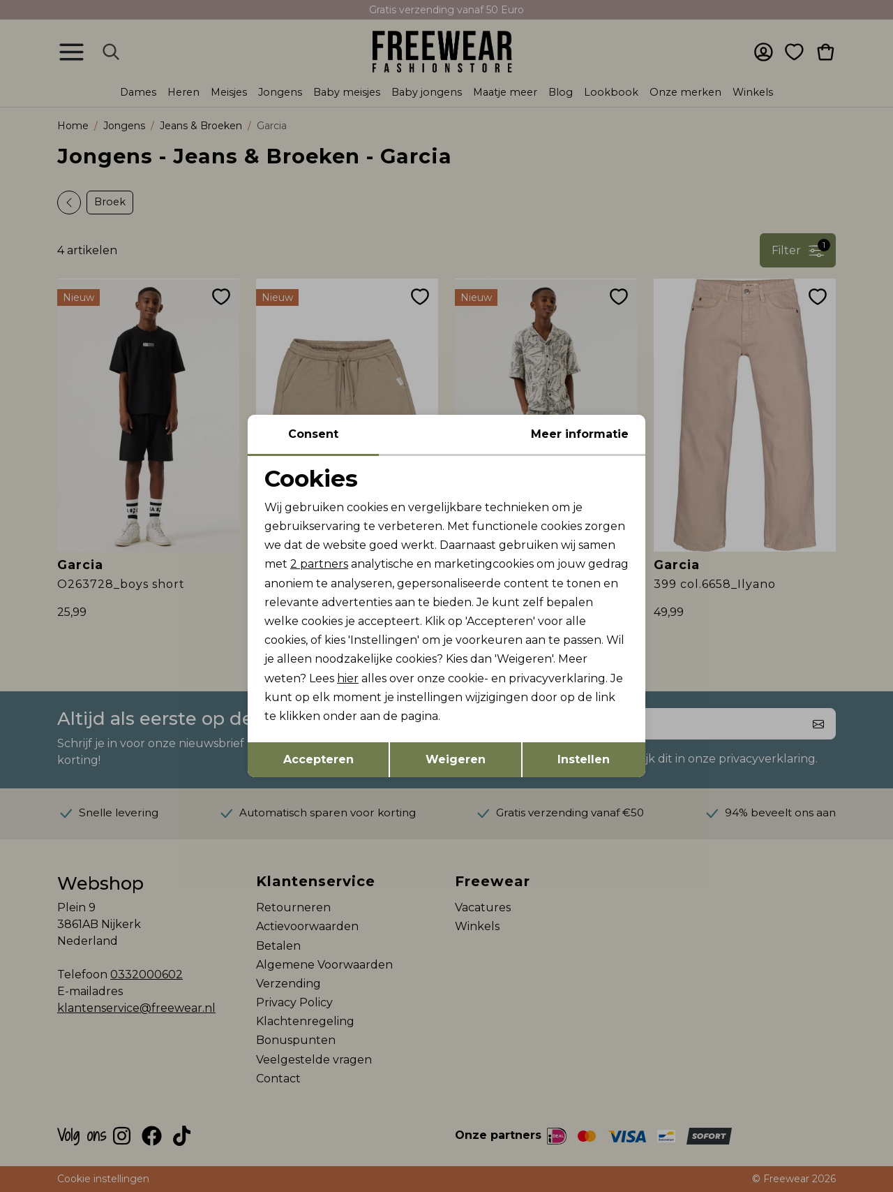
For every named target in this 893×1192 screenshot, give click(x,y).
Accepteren (318, 759)
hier (348, 678)
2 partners (319, 564)
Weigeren (456, 759)
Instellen (583, 759)
